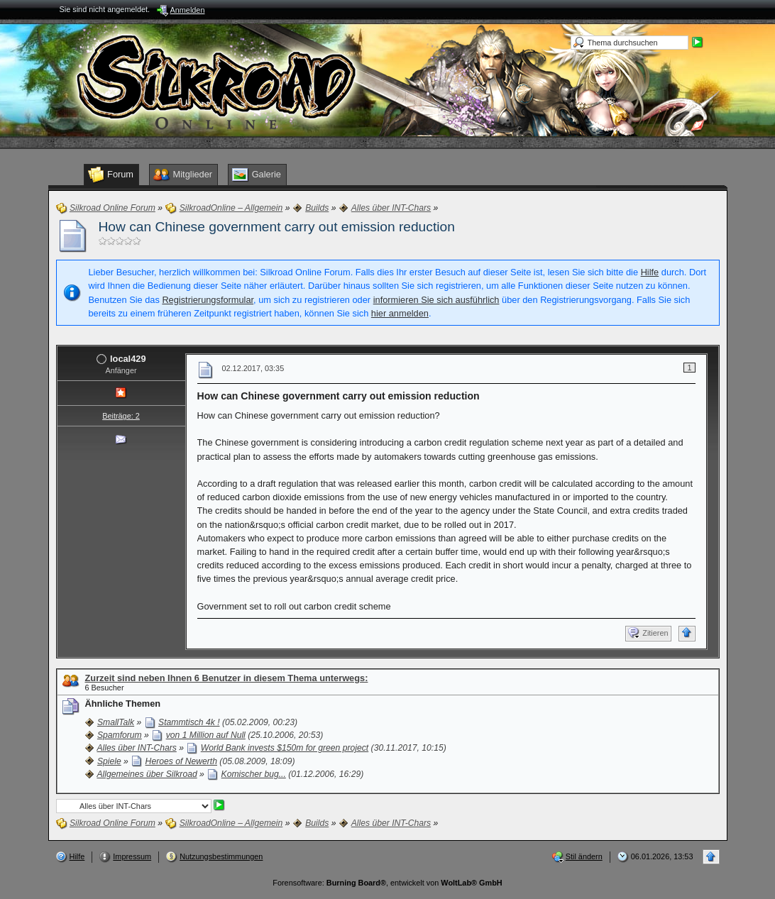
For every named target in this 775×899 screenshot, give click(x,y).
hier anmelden (400, 313)
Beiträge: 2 (121, 416)
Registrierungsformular (207, 299)
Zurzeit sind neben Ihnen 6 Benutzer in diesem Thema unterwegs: (226, 678)
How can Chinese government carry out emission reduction (277, 226)
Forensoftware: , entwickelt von (387, 882)
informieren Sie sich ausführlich (436, 299)
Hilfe (650, 272)
